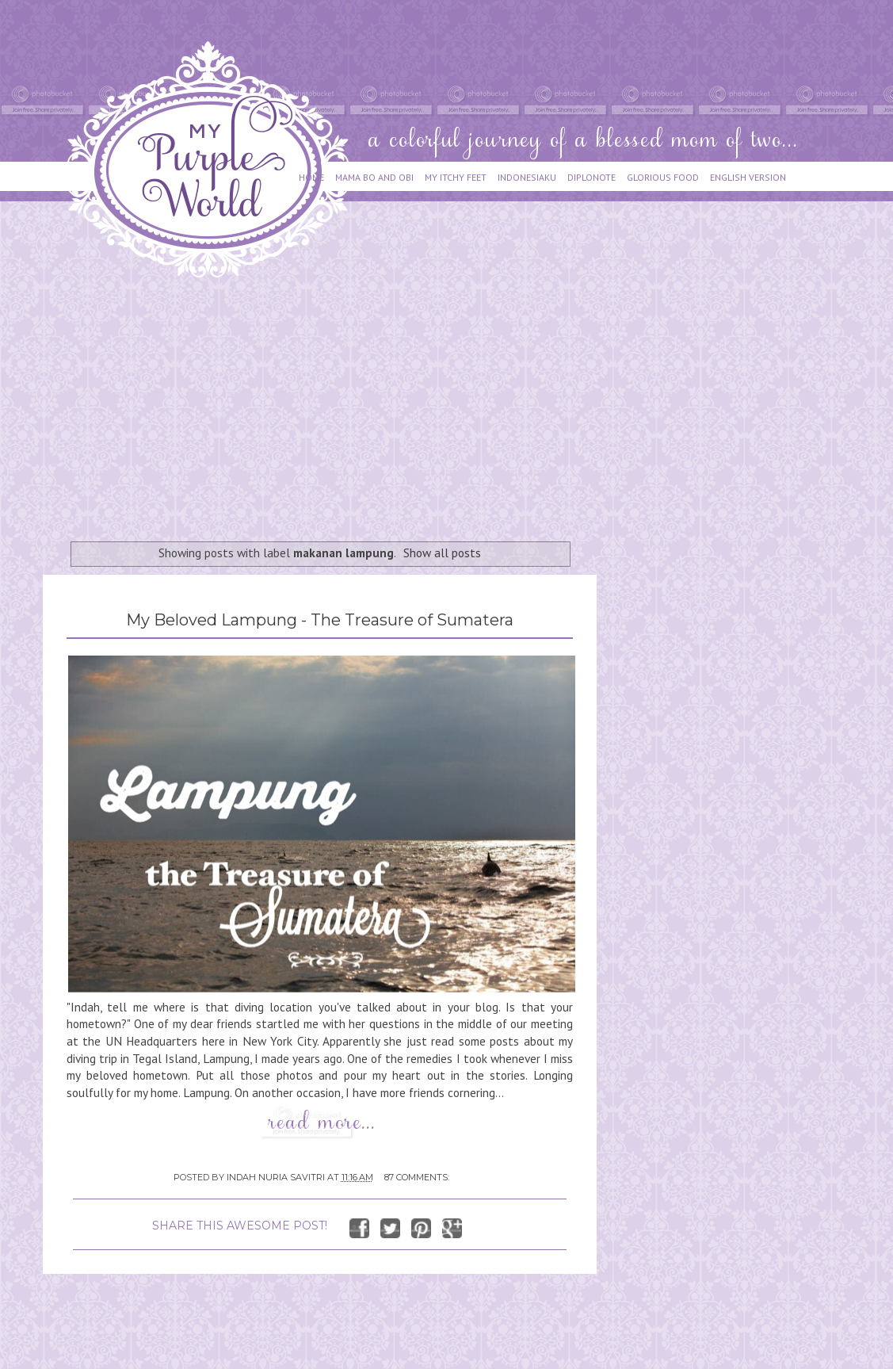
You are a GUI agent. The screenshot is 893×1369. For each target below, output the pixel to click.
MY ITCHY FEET (456, 177)
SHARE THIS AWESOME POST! (239, 1225)
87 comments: (416, 1177)
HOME (311, 177)
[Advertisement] (326, 402)
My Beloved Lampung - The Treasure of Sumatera (319, 619)
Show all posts (442, 552)
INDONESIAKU (527, 177)
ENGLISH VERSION (748, 177)
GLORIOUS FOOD (663, 177)
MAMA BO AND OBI (374, 177)
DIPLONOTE (591, 177)
